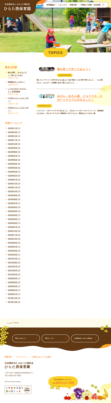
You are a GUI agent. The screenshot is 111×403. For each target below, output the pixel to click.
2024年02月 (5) (14, 176)
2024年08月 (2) (14, 152)
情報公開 (8, 357)
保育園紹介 (50, 5)
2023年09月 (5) (14, 195)
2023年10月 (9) (14, 191)
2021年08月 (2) (14, 262)
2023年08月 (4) (14, 199)
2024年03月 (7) (14, 172)
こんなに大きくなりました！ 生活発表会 (17, 90)
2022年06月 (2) (14, 251)
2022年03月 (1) (14, 255)
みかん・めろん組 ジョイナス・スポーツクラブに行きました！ (79, 100)
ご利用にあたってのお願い (41, 357)
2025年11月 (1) (14, 128)
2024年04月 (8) (14, 168)
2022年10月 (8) (14, 239)
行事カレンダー (49, 338)
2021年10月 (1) (14, 259)
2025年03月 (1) (14, 132)
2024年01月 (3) (14, 180)
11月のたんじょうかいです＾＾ (18, 99)
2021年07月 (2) (14, 266)
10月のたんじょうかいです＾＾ (18, 109)
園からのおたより (20, 338)
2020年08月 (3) (14, 282)
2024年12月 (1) (14, 136)
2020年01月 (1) (14, 294)
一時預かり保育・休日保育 (90, 5)
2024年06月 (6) (14, 160)
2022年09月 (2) (14, 243)
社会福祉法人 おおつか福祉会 (83, 338)
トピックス (62, 5)
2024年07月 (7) (14, 156)
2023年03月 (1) (14, 219)
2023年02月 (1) (14, 223)
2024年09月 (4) (14, 148)
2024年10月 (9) (14, 144)
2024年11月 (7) (14, 140)
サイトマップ (21, 357)
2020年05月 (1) (14, 286)
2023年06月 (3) (14, 207)
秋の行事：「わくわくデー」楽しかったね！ (17, 74)
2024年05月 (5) (14, 164)
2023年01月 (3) (14, 227)
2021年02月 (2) (14, 274)
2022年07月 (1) (14, 247)
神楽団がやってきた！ (16, 82)
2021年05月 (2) (14, 270)
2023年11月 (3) (14, 187)
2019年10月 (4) (14, 302)
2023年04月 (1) (14, 215)
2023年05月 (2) (14, 211)
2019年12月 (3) (14, 298)
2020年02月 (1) (14, 290)
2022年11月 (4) (14, 235)
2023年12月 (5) (14, 183)
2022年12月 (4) (14, 231)
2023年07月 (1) (14, 203)
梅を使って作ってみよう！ (74, 69)
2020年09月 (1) (14, 278)
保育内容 (73, 5)
